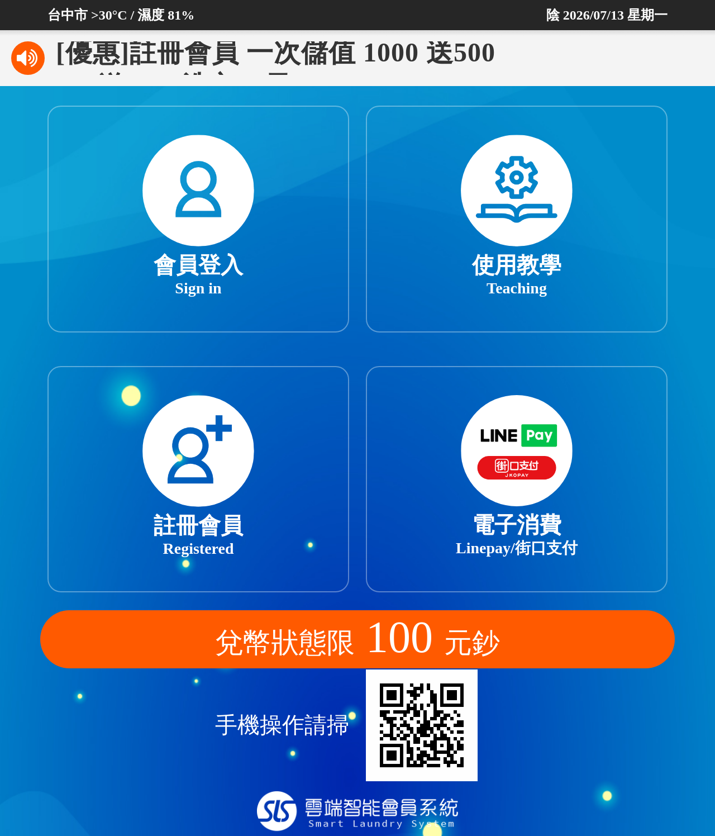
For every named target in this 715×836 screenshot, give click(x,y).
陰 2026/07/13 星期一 (607, 15)
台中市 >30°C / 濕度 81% (120, 15)
